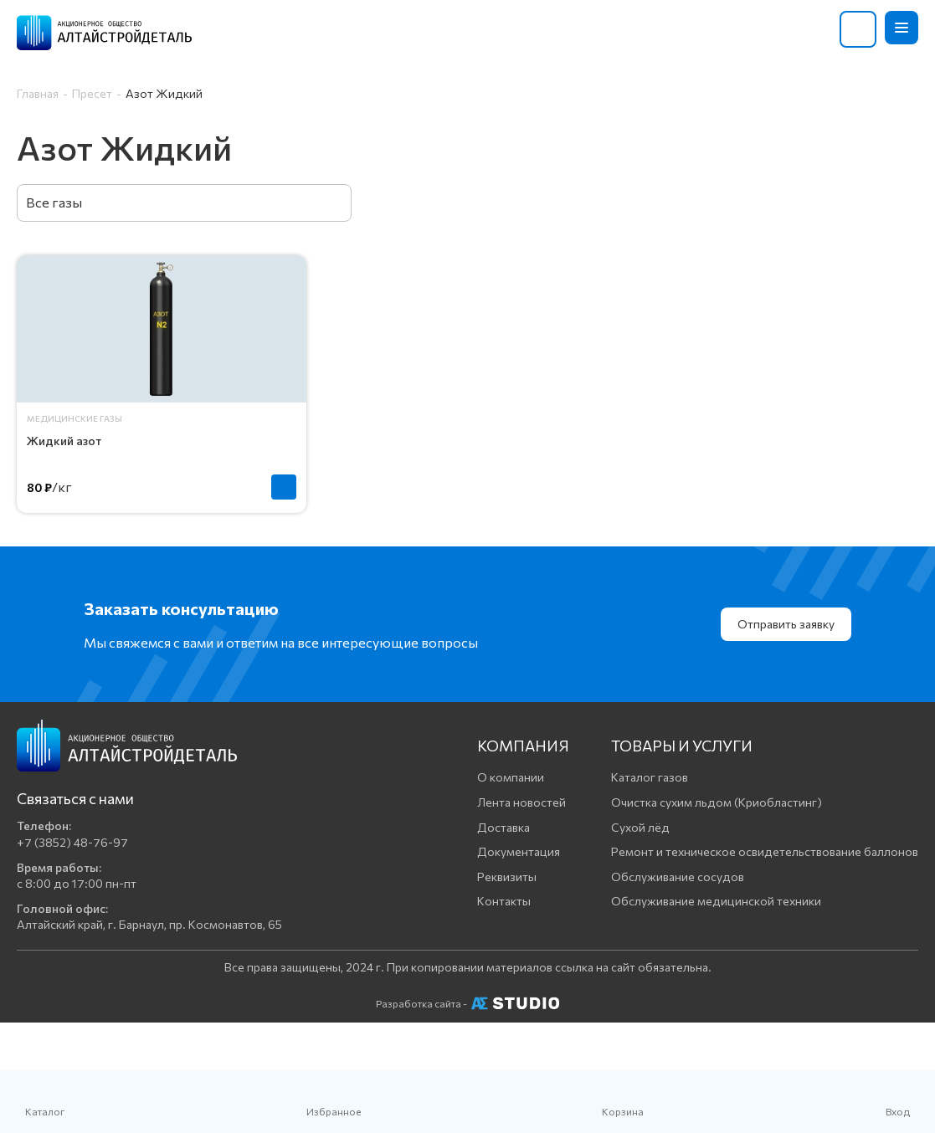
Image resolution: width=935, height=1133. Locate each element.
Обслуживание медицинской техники (716, 901)
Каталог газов (649, 777)
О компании (510, 777)
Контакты (504, 901)
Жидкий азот (64, 440)
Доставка (503, 827)
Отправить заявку (786, 624)
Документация (518, 851)
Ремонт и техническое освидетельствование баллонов (764, 851)
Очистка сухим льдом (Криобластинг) (716, 802)
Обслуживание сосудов (677, 876)
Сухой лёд (640, 827)
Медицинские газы (74, 418)
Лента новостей (521, 802)
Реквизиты (507, 876)
